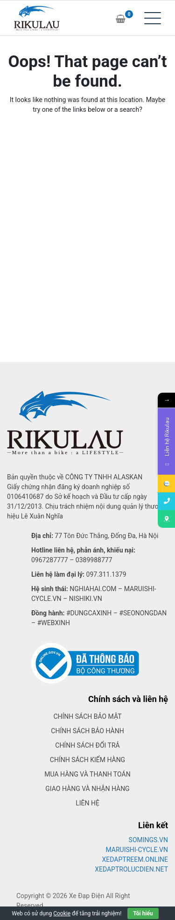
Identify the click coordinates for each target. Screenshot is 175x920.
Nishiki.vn (85, 598)
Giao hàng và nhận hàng (87, 788)
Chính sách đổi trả (87, 745)
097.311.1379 (106, 574)
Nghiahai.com (93, 589)
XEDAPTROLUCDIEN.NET (131, 869)
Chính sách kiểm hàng (87, 759)
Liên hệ (87, 803)
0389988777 (94, 560)
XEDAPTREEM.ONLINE (135, 859)
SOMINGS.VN (148, 840)
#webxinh (53, 623)
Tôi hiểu (143, 913)
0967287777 (49, 560)
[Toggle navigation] (152, 18)
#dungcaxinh (89, 613)
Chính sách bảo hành (87, 731)
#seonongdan (143, 613)
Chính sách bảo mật (87, 716)
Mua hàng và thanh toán (87, 774)
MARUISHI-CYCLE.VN (137, 849)
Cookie (61, 913)
